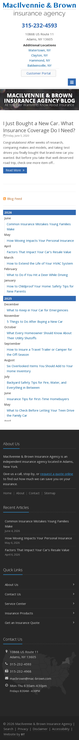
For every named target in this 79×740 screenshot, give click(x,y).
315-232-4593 (20, 664)
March (8, 257)
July (7, 377)
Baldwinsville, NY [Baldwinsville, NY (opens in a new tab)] (39, 65)
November (11, 316)
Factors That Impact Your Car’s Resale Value (39, 252)
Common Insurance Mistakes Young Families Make (39, 526)
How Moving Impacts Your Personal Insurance (40, 240)
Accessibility (61, 729)
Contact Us (39, 594)
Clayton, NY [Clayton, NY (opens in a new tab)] (39, 55)
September (12, 344)
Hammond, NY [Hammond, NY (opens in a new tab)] (39, 60)
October (10, 327)
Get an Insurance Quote (39, 623)
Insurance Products (39, 613)
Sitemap (49, 493)
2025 (8, 298)
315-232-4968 (20, 671)
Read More (15, 170)
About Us (39, 584)
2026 (8, 212)
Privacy (23, 729)
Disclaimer (40, 729)
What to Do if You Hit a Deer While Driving (37, 275)
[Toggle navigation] (72, 82)
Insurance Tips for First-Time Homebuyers (38, 399)
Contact (34, 493)
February (10, 269)
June (7, 218)
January (10, 280)
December (11, 304)
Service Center (39, 603)
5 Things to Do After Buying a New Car (35, 321)
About (20, 493)
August (9, 360)
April (7, 246)
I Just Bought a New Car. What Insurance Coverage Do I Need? (39, 127)
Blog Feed (12, 198)
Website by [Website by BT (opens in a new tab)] (14, 734)
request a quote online (56, 474)
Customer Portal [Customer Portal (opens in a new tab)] (39, 73)
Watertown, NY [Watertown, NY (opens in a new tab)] (39, 50)
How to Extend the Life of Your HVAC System (40, 263)
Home (7, 493)
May (7, 235)
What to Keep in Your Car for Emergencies (37, 310)
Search (8, 729)
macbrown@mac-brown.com (30, 678)
